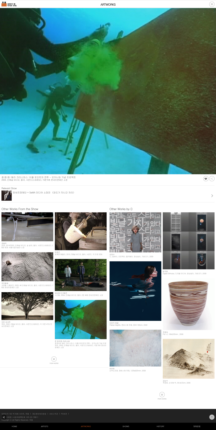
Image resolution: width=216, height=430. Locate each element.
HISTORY (160, 426)
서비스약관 (53, 413)
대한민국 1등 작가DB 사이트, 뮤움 (15, 413)
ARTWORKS (86, 426)
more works (54, 363)
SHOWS (126, 426)
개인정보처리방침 (39, 413)
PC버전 (64, 413)
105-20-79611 (32, 417)
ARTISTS (44, 426)
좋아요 (206, 178)
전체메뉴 (212, 4)
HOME (14, 426)
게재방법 (196, 426)
